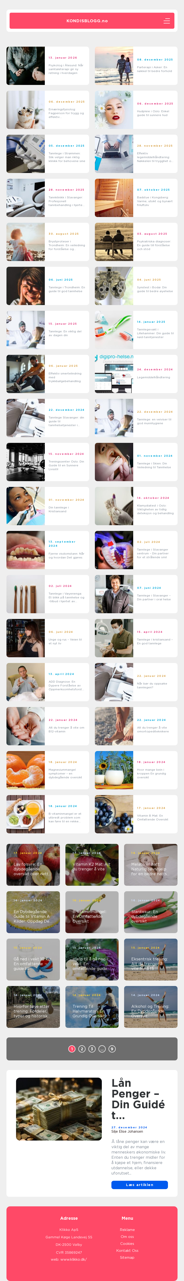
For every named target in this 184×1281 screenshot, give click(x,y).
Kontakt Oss (127, 1250)
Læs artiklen (139, 1185)
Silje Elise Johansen (127, 1131)
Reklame (127, 1230)
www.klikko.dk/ (73, 1259)
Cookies (127, 1244)
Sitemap (127, 1257)
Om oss (127, 1237)
